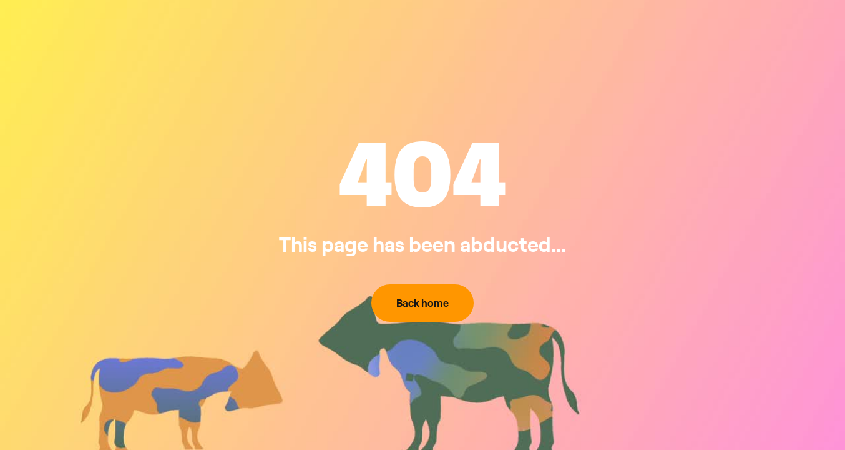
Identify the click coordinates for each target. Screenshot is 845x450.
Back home (422, 303)
